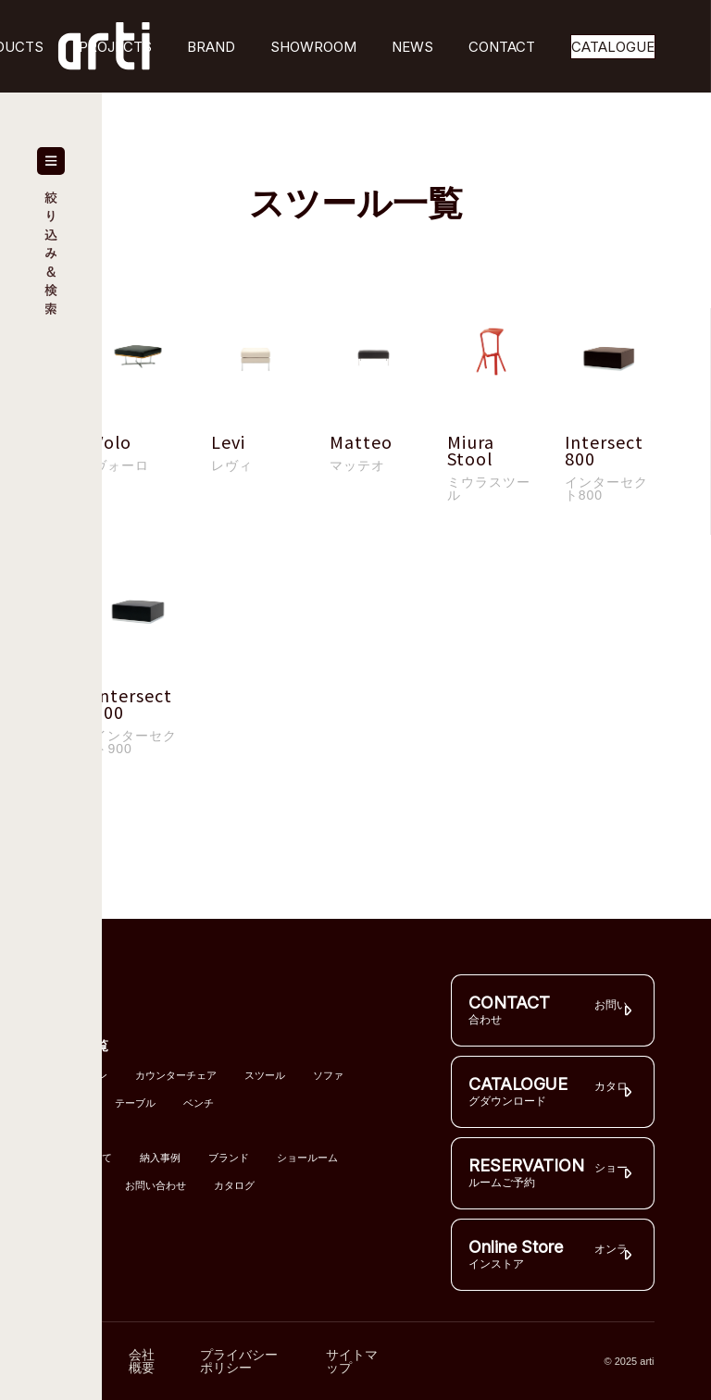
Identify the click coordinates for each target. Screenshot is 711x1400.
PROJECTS (115, 47)
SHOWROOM (313, 47)
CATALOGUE (613, 47)
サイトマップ (352, 1361)
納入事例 (160, 1158)
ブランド (228, 1158)
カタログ (234, 1186)
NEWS (412, 47)
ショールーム (307, 1158)
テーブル (135, 1103)
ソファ (328, 1076)
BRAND (211, 47)
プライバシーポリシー (239, 1361)
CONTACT (501, 47)
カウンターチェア (176, 1076)
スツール (264, 1076)
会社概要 (142, 1361)
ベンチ (198, 1103)
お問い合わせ (155, 1186)
